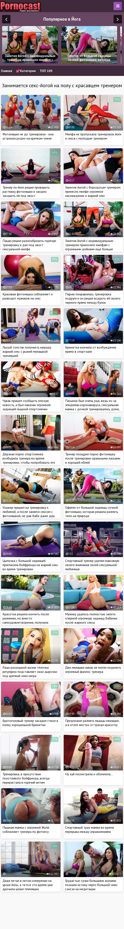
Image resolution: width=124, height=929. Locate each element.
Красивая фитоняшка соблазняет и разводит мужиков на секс (28, 296)
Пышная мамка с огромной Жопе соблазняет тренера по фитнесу (26, 829)
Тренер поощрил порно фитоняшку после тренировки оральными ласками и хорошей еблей (92, 458)
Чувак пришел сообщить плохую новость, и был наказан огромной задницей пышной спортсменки (27, 405)
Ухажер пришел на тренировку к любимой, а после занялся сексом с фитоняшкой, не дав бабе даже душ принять (29, 513)
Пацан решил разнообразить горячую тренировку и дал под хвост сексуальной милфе (29, 245)
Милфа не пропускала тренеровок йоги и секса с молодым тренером (93, 136)
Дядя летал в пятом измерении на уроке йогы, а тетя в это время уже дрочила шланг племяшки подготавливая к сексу (28, 887)
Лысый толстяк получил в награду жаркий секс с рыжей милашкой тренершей (27, 351)
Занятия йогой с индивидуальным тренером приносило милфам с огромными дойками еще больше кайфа (89, 247)
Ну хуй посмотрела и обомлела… (89, 774)
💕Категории (26, 71)
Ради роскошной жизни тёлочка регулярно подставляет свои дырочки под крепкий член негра (30, 671)
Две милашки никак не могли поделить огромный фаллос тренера (93, 669)
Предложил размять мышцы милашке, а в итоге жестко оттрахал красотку (92, 723)
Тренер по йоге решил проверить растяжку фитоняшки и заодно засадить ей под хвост (26, 191)
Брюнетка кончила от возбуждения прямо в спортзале (90, 349)
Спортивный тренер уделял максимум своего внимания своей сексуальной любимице (92, 565)
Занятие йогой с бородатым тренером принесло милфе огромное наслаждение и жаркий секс (92, 191)
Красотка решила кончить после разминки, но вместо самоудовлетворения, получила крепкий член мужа (26, 620)
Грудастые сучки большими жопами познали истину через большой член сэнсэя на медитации (91, 885)
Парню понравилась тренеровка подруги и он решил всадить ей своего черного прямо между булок (92, 298)
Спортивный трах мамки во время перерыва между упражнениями (89, 829)
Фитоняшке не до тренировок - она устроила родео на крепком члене (28, 136)
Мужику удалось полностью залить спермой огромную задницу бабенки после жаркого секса (91, 618)
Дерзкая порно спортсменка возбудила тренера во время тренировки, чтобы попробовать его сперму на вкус (29, 460)
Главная (6, 71)
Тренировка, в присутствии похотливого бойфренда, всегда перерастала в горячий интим (26, 778)
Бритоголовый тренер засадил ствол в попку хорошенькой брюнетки (30, 723)
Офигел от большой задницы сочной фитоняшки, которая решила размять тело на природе (91, 511)
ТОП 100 (46, 71)
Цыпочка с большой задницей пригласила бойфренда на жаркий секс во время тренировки (30, 565)
